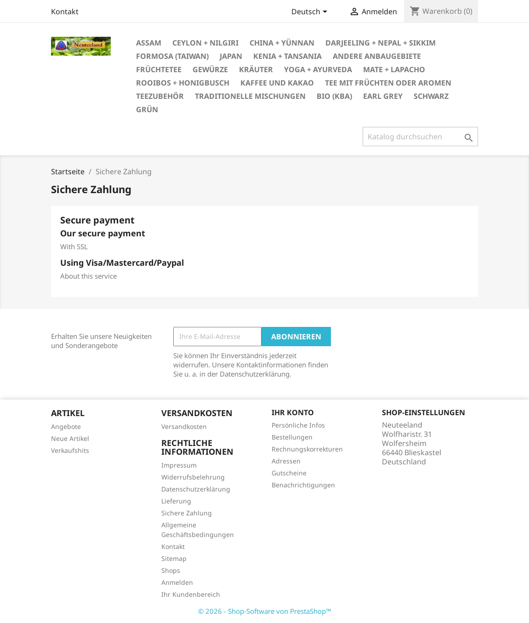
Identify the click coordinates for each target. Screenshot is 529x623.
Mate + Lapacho (394, 69)
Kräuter (256, 69)
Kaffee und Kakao (277, 83)
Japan (231, 56)
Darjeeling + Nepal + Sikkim (380, 43)
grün (147, 109)
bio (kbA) (334, 96)
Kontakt (65, 11)
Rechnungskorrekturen (307, 449)
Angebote (66, 426)
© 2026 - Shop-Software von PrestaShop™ (264, 611)
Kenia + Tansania (287, 56)
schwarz (431, 96)
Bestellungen (292, 437)
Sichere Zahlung (186, 513)
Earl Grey (383, 96)
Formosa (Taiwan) (172, 56)
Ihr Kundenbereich (190, 594)
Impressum (179, 465)
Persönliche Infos (298, 425)
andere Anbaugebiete (377, 56)
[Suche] (420, 136)
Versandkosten (184, 426)
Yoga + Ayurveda (318, 69)
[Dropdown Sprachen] (310, 12)
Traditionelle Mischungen (250, 96)
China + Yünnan (282, 43)
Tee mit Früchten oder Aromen (388, 83)
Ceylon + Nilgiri (205, 43)
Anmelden (177, 582)
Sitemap (174, 558)
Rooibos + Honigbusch (182, 83)
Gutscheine (289, 473)
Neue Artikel (70, 438)
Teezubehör (160, 96)
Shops (170, 570)
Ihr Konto (293, 412)
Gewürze (210, 69)
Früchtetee (159, 69)
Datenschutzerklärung (195, 489)
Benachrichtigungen (303, 484)
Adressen (286, 461)
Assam (148, 43)
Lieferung (176, 501)
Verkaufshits (70, 450)
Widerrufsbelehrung (193, 477)
